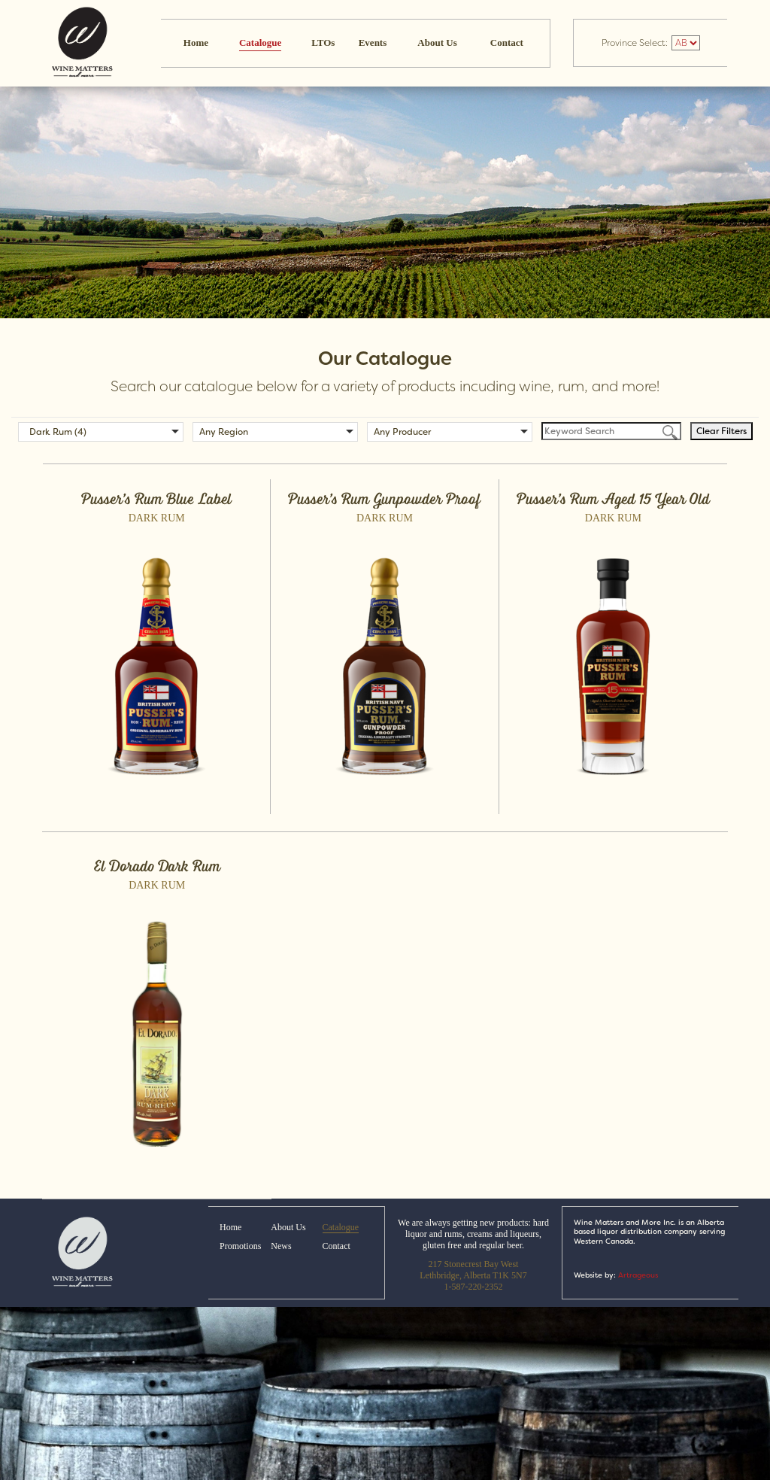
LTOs (323, 42)
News (281, 1246)
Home (195, 42)
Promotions (240, 1246)
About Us (436, 42)
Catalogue (260, 42)
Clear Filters (721, 431)
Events (373, 42)
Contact (506, 42)
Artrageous (638, 1275)
